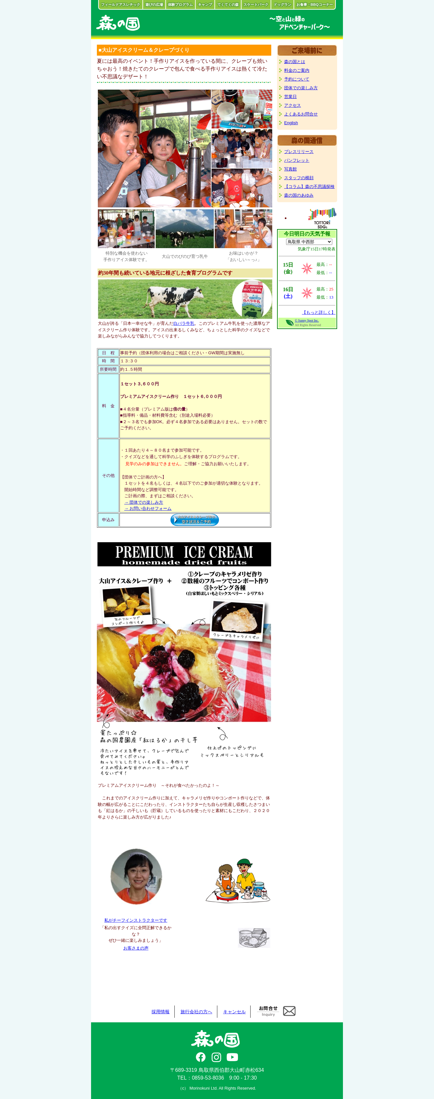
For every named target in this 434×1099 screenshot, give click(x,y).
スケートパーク (255, 4)
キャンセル (234, 1011)
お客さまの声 (136, 948)
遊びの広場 (154, 4)
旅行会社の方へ (196, 1011)
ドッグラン (282, 4)
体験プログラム (180, 4)
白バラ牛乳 (183, 323)
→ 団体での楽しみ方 (143, 502)
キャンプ (205, 4)
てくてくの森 (228, 4)
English (291, 122)
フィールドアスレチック (120, 4)
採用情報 (160, 1011)
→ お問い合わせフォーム (148, 508)
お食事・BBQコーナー (314, 4)
